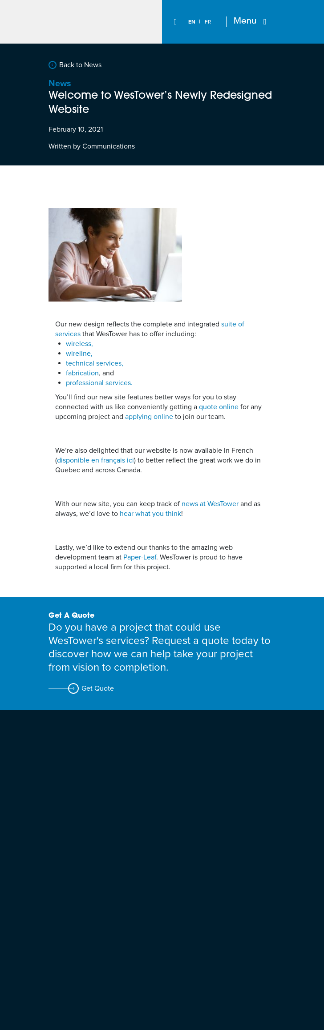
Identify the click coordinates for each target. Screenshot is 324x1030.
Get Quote (97, 688)
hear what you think (150, 513)
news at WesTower (210, 503)
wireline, (79, 353)
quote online (219, 406)
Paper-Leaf (139, 557)
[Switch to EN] (192, 21)
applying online (149, 416)
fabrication (82, 373)
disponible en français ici (95, 460)
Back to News (80, 64)
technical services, (94, 363)
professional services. (99, 382)
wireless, (79, 343)
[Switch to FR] (207, 21)
